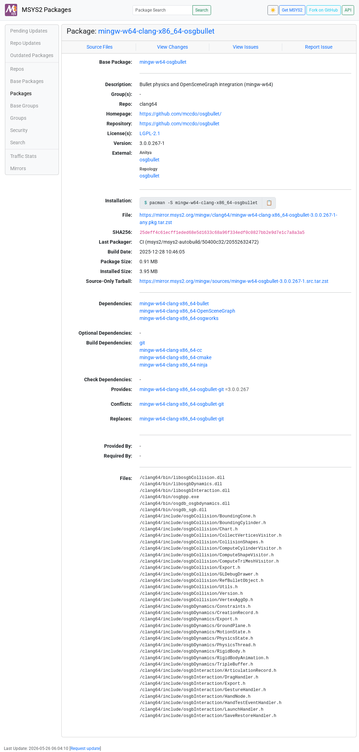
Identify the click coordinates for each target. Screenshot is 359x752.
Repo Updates (25, 43)
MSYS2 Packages (38, 10)
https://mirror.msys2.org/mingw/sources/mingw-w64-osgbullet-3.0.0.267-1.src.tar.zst (234, 281)
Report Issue (318, 47)
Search (201, 10)
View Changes (172, 47)
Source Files (100, 47)
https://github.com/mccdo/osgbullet (179, 123)
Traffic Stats (23, 156)
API (348, 10)
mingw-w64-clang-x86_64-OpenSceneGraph (187, 311)
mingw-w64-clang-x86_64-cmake (175, 357)
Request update (85, 748)
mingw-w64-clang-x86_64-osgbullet (156, 31)
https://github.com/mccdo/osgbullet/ (181, 114)
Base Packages (26, 81)
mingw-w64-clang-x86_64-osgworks (179, 318)
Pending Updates (28, 31)
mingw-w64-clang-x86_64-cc (171, 350)
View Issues (245, 47)
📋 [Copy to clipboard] (269, 203)
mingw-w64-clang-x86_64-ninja (174, 365)
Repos (17, 69)
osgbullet (150, 159)
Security (19, 130)
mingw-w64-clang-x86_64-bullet (174, 303)
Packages (21, 93)
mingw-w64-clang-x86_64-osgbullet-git (182, 389)
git (142, 343)
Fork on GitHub (323, 10)
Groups (18, 118)
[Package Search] (163, 10)
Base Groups (24, 106)
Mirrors (18, 168)
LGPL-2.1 (150, 133)
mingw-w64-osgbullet (163, 62)
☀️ (273, 10)
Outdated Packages (31, 55)
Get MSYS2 (292, 10)
